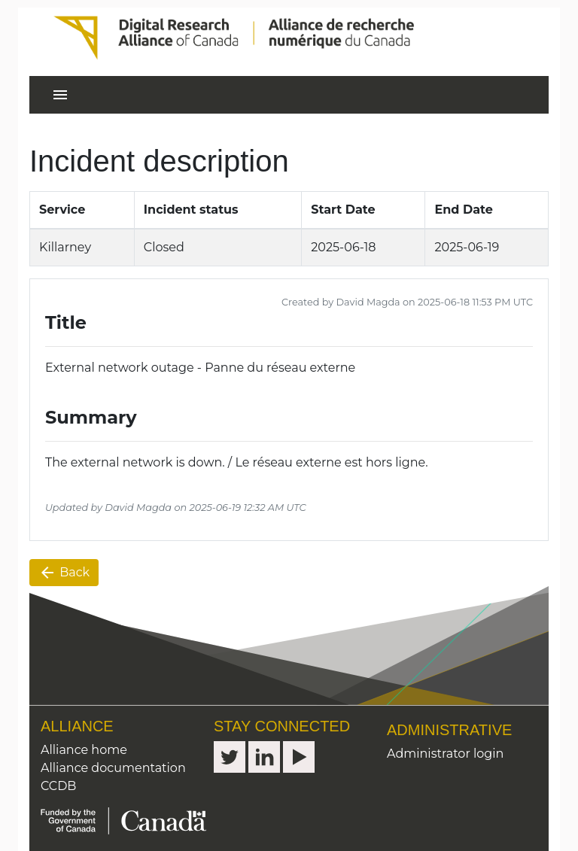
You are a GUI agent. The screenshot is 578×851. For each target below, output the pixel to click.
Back (64, 573)
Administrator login (445, 753)
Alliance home (84, 750)
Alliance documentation (113, 768)
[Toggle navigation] (60, 95)
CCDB (58, 786)
